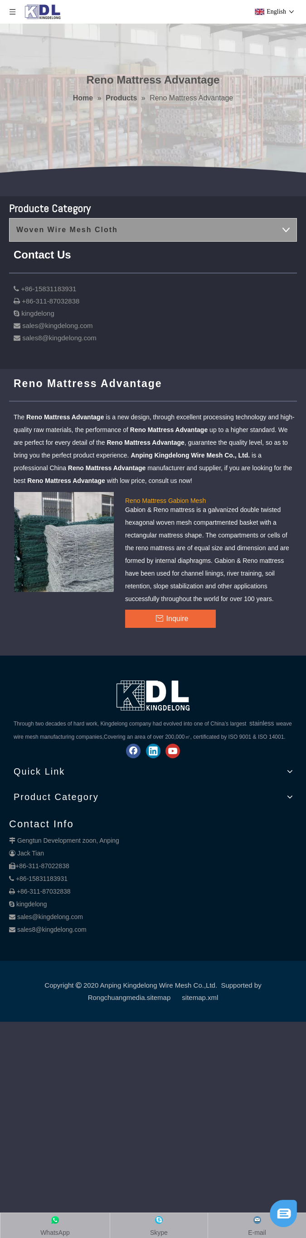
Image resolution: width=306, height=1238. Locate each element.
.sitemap (158, 997)
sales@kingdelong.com (50, 916)
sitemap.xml (200, 997)
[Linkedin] (153, 751)
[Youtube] (172, 751)
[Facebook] (133, 751)
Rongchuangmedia (116, 997)
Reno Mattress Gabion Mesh (165, 500)
